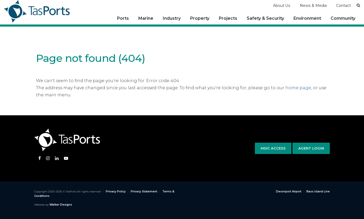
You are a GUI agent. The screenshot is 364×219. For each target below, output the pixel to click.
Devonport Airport (288, 191)
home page (298, 87)
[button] (358, 5)
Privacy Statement (144, 191)
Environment (307, 18)
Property (199, 18)
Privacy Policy (116, 191)
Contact (343, 5)
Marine (145, 18)
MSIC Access (273, 148)
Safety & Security (265, 18)
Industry (172, 18)
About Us (281, 5)
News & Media (313, 5)
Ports (123, 18)
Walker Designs (60, 204)
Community (343, 18)
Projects (228, 18)
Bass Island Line (318, 191)
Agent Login (311, 148)
